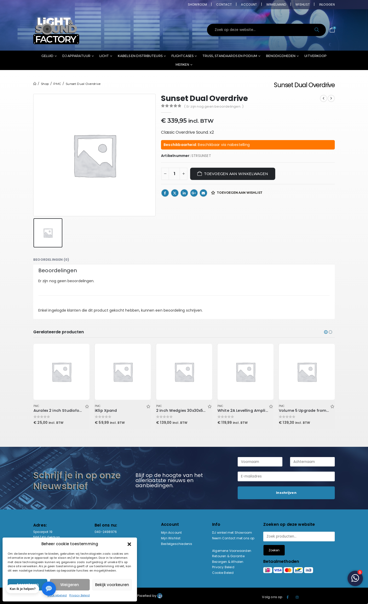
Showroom (197, 4)
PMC (36, 406)
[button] (129, 543)
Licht (104, 56)
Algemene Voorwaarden (231, 551)
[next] (331, 98)
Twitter (175, 193)
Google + (194, 193)
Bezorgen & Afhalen (228, 562)
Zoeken (274, 550)
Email (203, 193)
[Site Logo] (56, 30)
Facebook (165, 193)
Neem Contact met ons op (233, 538)
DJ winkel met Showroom (232, 532)
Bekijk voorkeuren (112, 584)
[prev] (323, 98)
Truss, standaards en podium (229, 56)
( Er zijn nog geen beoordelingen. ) (214, 106)
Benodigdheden (280, 56)
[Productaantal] (174, 174)
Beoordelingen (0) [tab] (51, 259)
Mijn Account (171, 532)
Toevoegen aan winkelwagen (236, 174)
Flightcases (182, 56)
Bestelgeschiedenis (176, 544)
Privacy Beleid (79, 595)
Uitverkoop (315, 56)
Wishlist (302, 4)
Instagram (297, 597)
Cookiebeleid (57, 595)
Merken (182, 64)
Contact (224, 4)
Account (249, 4)
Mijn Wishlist (171, 538)
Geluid (47, 56)
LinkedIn (184, 193)
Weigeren (69, 584)
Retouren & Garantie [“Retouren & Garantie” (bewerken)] (228, 556)
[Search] (317, 30)
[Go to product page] (61, 372)
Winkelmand (276, 4)
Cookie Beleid (223, 573)
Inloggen (327, 4)
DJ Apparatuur (76, 56)
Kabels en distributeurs (140, 56)
